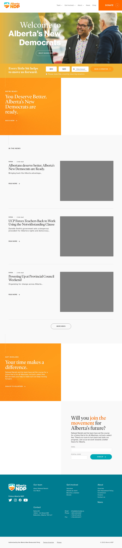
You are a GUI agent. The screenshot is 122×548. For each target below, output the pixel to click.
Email (73, 447)
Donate (69, 495)
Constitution (102, 493)
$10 (51, 69)
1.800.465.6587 (76, 513)
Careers (100, 495)
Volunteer (70, 488)
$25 (64, 69)
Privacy (59, 542)
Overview (101, 488)
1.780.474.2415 (76, 515)
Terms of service (48, 542)
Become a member (73, 493)
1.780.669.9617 (76, 517)
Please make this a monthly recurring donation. (66, 74)
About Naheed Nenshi (40, 488)
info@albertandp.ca (77, 511)
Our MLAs (36, 490)
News (100, 502)
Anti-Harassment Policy (105, 490)
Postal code (76, 454)
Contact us (101, 497)
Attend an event (72, 490)
